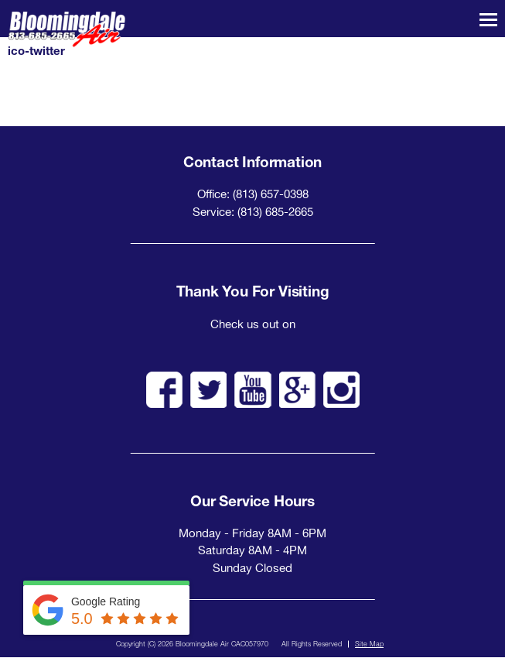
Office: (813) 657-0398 (253, 193)
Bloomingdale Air (66, 29)
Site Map (369, 643)
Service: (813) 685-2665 (253, 211)
